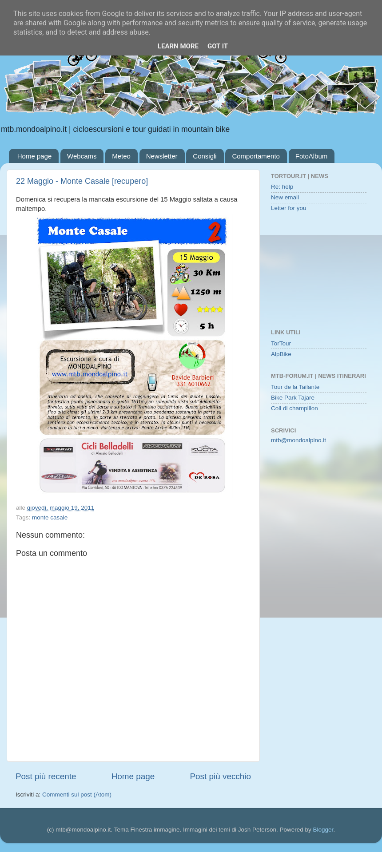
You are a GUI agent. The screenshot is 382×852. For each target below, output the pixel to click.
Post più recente (46, 776)
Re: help (282, 186)
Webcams (81, 156)
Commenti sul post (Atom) (76, 794)
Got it (217, 46)
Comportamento (256, 156)
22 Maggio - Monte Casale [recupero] (82, 181)
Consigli (204, 156)
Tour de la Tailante (295, 387)
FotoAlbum (311, 156)
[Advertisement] (318, 271)
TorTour (281, 343)
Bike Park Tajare (292, 397)
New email (285, 197)
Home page (34, 156)
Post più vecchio (220, 776)
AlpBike (281, 354)
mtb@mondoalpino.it (298, 440)
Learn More (178, 46)
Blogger (323, 829)
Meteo (121, 156)
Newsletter (162, 156)
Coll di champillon (294, 408)
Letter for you (288, 208)
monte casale (50, 517)
